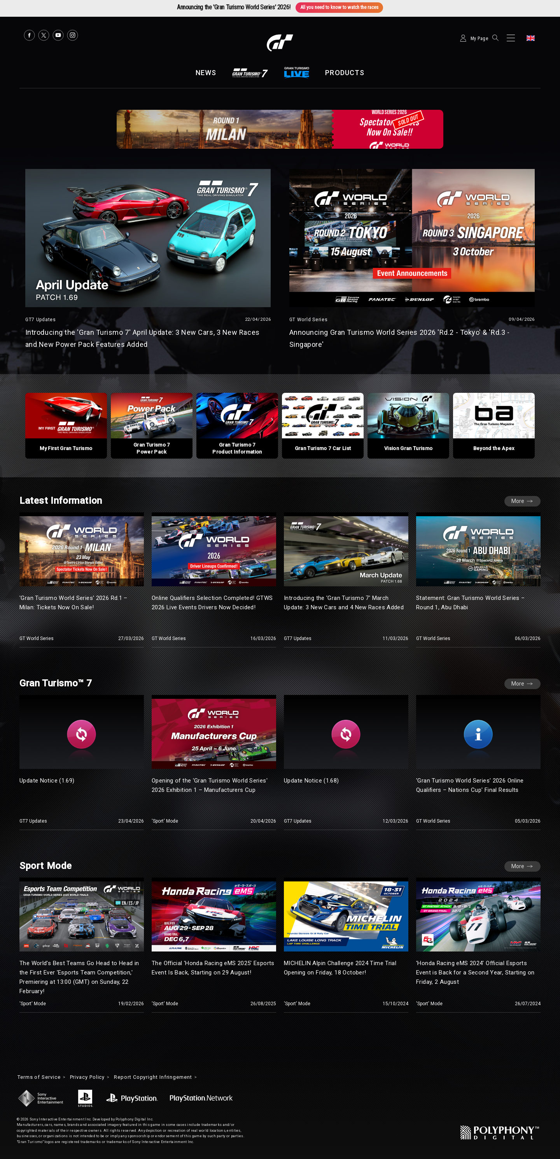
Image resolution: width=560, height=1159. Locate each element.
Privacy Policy (95, 1074)
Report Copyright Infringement (167, 1074)
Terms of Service (42, 1074)
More (517, 521)
